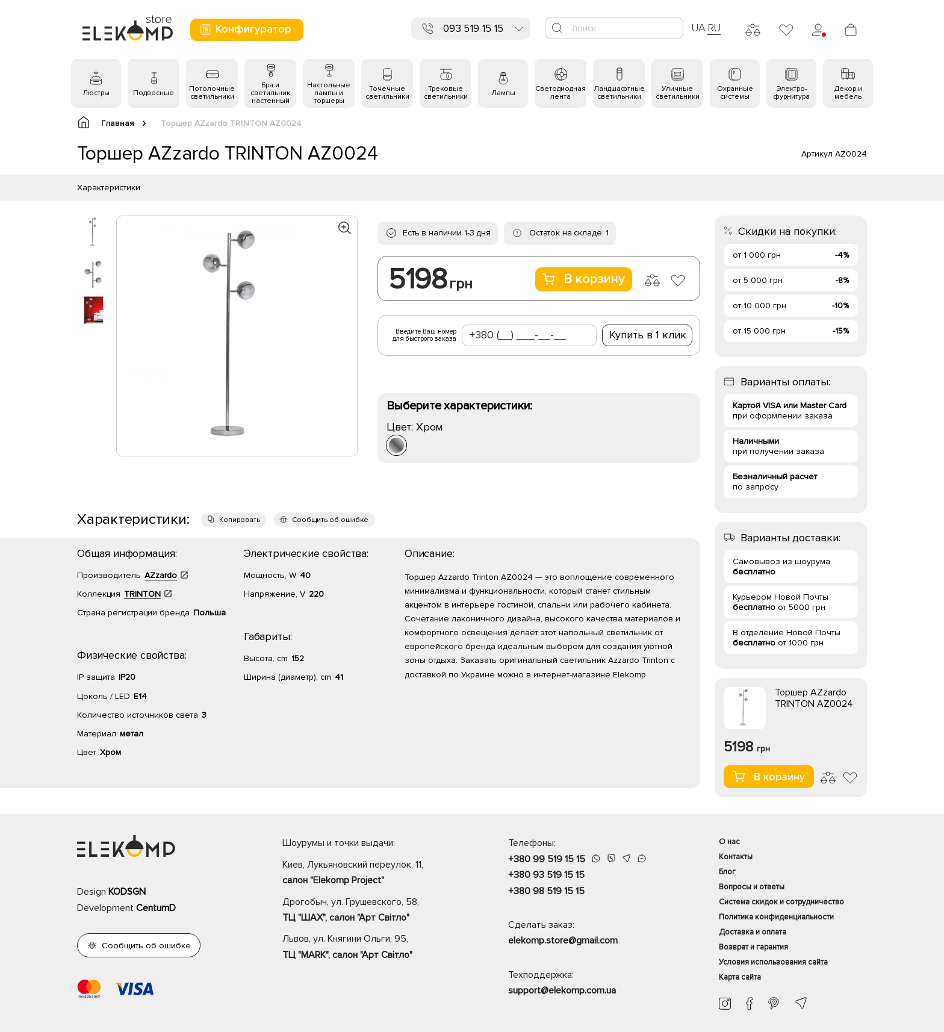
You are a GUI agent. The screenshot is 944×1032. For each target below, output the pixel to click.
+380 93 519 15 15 (546, 875)
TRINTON (142, 594)
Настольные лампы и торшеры (328, 93)
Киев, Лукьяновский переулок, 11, (374, 874)
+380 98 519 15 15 (546, 891)
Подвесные (153, 93)
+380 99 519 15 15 (546, 859)
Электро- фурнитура (791, 92)
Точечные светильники (387, 92)
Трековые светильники (446, 92)
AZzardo (160, 575)
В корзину (583, 279)
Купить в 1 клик (647, 334)
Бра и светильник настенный (270, 93)
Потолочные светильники (212, 92)
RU (714, 27)
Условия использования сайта (773, 962)
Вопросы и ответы (751, 887)
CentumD (156, 908)
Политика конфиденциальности (776, 917)
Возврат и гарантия (753, 947)
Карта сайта (740, 977)
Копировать (239, 519)
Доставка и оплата (752, 932)
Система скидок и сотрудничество (781, 902)
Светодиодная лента (560, 92)
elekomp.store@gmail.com (563, 940)
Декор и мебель (848, 92)
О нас (729, 842)
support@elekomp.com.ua (562, 990)
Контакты (736, 857)
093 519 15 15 (473, 28)
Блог (727, 872)
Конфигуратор (245, 29)
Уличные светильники (678, 92)
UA (698, 27)
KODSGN (127, 892)
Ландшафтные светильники (619, 92)
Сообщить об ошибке (330, 519)
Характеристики (108, 187)
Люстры (96, 93)
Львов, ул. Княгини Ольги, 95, (374, 948)
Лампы (503, 93)
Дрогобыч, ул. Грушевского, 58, (374, 911)
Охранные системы (735, 92)
